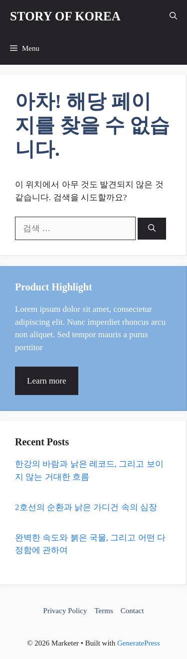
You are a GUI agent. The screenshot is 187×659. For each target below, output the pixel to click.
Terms (103, 611)
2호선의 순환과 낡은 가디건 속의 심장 (86, 507)
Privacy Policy (65, 611)
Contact (132, 611)
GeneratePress (138, 643)
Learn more (46, 381)
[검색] (152, 229)
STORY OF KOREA (65, 16)
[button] (173, 16)
